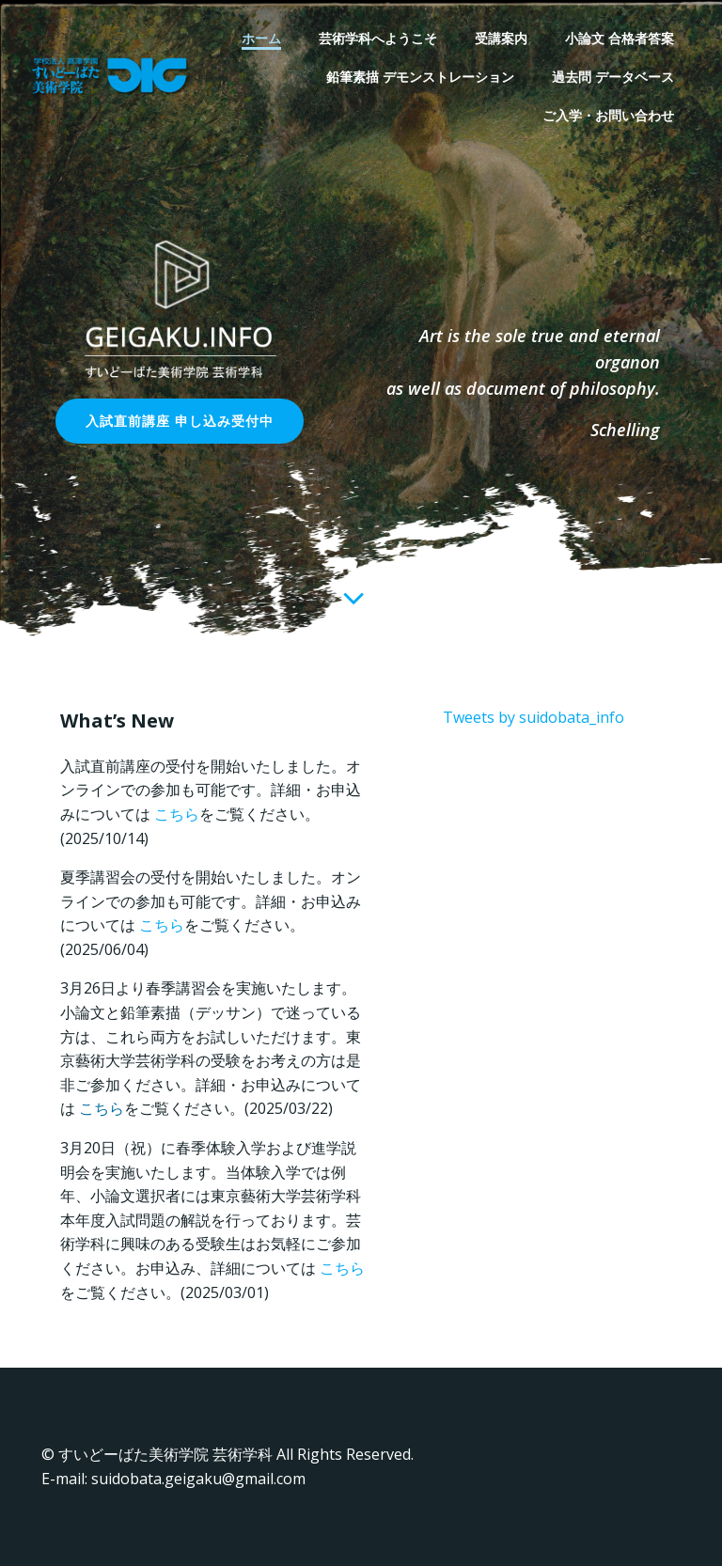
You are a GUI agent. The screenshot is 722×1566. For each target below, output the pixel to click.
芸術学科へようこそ (378, 38)
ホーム (261, 38)
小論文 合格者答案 (619, 38)
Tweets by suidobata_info (533, 717)
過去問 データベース (613, 77)
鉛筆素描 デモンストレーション (420, 77)
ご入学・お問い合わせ (608, 115)
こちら (176, 814)
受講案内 (501, 38)
